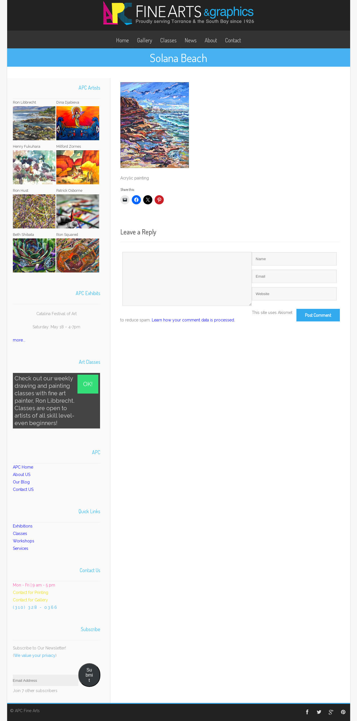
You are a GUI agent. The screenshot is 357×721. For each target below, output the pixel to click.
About (211, 40)
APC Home (23, 467)
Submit (89, 675)
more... (19, 340)
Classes (168, 40)
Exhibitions (23, 526)
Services (20, 548)
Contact (233, 40)
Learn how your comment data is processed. (193, 320)
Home (122, 40)
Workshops (23, 541)
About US (21, 474)
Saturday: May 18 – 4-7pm (56, 327)
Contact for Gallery (30, 600)
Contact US (23, 489)
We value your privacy (34, 655)
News (191, 40)
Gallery (144, 40)
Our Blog (21, 482)
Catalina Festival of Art (56, 313)
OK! (88, 384)
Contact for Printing (30, 592)
